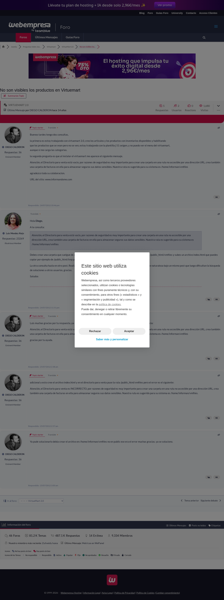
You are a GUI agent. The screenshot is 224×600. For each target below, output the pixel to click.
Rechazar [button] (95, 331)
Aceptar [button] (129, 331)
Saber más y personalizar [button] (112, 339)
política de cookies (110, 304)
